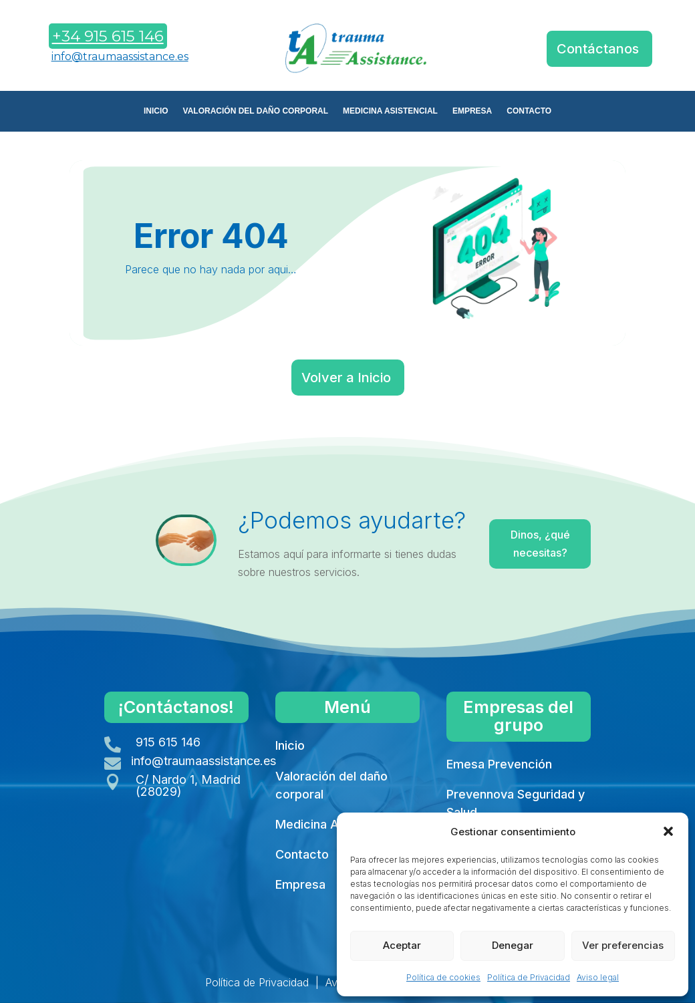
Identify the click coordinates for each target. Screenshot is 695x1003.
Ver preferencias (623, 945)
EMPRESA (472, 111)
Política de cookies (443, 977)
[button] (668, 831)
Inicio (290, 745)
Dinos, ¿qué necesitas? (539, 543)
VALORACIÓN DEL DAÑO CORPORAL (256, 111)
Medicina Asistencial (334, 824)
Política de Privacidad (528, 977)
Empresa (300, 884)
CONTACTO (529, 111)
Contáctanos (598, 49)
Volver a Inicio (346, 378)
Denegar (512, 945)
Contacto (302, 854)
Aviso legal (598, 977)
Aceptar (402, 945)
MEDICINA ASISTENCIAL (390, 111)
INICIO (156, 111)
